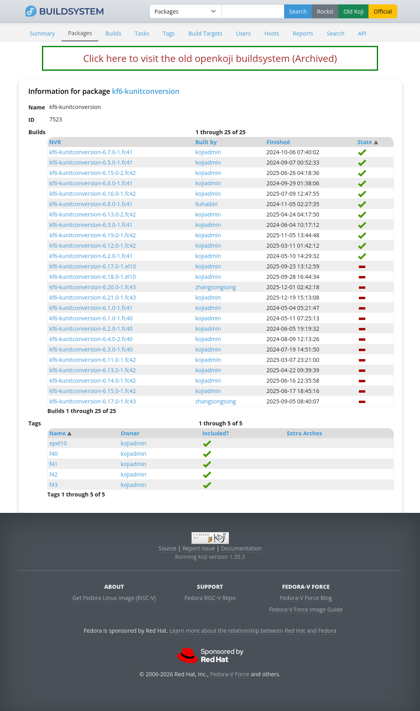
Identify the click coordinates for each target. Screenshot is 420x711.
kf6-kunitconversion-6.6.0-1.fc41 (91, 183)
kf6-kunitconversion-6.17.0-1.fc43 (92, 401)
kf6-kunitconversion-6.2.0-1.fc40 (91, 328)
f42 (53, 474)
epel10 (58, 443)
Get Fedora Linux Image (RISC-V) (114, 598)
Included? (215, 433)
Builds (113, 33)
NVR (55, 142)
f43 (53, 485)
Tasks (142, 33)
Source (167, 548)
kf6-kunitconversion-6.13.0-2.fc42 (92, 214)
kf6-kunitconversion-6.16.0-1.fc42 (92, 193)
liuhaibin (206, 204)
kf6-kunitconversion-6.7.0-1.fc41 (91, 152)
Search (335, 33)
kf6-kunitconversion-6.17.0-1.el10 (92, 266)
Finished (278, 142)
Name (57, 433)
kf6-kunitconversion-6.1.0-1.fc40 (91, 318)
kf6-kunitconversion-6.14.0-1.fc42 (92, 380)
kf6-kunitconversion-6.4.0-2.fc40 (91, 339)
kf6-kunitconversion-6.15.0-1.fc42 (92, 391)
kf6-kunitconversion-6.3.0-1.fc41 (91, 224)
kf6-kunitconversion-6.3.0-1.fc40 (91, 349)
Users (243, 33)
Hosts (272, 33)
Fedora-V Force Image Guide (305, 609)
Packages (80, 33)
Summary (42, 33)
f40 (53, 453)
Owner (130, 433)
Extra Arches (304, 433)
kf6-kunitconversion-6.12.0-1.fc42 (92, 245)
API (362, 33)
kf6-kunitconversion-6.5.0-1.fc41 (91, 162)
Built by (206, 142)
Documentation (241, 548)
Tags (169, 33)
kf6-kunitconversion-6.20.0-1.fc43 (92, 287)
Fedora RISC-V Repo (209, 598)
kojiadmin (208, 152)
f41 (53, 464)
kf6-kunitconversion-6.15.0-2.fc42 (92, 173)
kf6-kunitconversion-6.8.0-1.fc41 (91, 204)
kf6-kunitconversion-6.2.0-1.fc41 (91, 256)
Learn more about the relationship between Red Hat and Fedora (252, 630)
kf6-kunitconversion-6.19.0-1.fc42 (92, 235)
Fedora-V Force (229, 674)
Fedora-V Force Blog (306, 598)
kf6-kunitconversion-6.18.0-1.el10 (92, 276)
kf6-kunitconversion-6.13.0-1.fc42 (92, 370)
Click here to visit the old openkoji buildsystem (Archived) (210, 58)
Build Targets (205, 33)
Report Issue (198, 548)
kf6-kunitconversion (145, 91)
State (364, 142)
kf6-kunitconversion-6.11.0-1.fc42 (92, 359)
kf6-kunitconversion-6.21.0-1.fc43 (92, 297)
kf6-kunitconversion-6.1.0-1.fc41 (91, 308)
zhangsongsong (215, 287)
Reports (303, 33)
